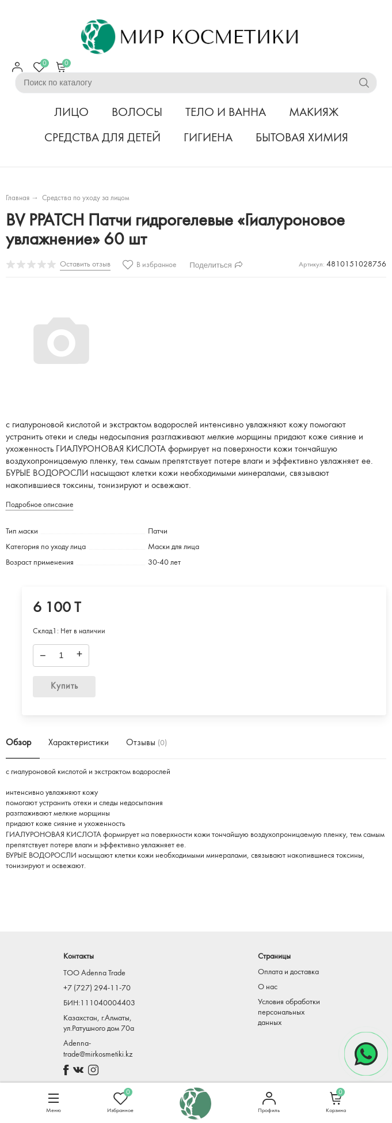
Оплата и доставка (288, 972)
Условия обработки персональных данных (289, 1012)
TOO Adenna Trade (94, 973)
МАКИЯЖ (313, 113)
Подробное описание (39, 505)
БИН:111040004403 (99, 1003)
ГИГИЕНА (208, 138)
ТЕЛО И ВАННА (225, 113)
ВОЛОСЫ (137, 113)
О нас (267, 987)
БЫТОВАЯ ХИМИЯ (302, 138)
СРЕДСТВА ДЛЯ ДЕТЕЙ (102, 138)
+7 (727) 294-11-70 (97, 988)
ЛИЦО (71, 113)
